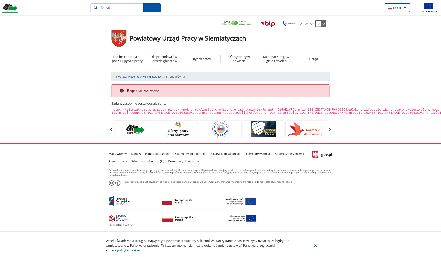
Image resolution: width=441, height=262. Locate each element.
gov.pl (322, 154)
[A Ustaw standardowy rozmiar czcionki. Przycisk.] (301, 23)
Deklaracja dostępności (225, 154)
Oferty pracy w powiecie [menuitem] (239, 59)
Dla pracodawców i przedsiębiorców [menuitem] (164, 59)
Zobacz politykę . (123, 250)
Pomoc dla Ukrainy (157, 154)
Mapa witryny (118, 154)
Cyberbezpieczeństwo (289, 154)
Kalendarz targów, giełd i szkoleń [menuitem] (276, 59)
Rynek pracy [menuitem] (202, 59)
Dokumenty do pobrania (190, 154)
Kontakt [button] (288, 23)
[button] (315, 245)
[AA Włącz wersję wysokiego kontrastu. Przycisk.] (323, 23)
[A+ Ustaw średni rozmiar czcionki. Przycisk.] (306, 23)
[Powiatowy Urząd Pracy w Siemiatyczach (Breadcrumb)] (138, 76)
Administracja (118, 161)
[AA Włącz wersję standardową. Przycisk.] (318, 23)
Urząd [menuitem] (313, 59)
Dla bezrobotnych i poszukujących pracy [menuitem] (127, 59)
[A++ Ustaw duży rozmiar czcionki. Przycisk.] (312, 23)
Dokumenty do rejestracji (184, 161)
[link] (237, 23)
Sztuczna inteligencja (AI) (147, 161)
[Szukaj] (117, 7)
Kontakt (136, 154)
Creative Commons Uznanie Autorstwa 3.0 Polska (226, 181)
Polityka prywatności (257, 154)
